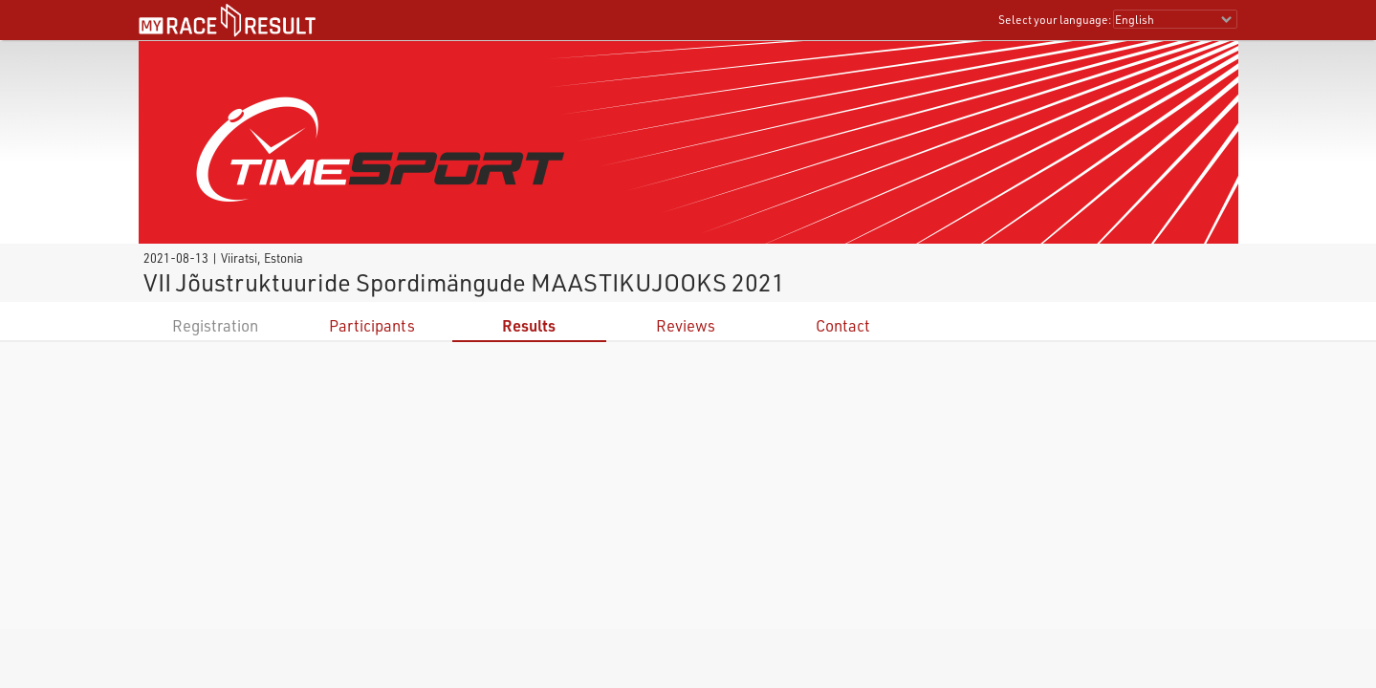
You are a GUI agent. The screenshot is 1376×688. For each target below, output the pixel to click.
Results (529, 325)
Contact (843, 325)
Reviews (685, 325)
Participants (372, 325)
